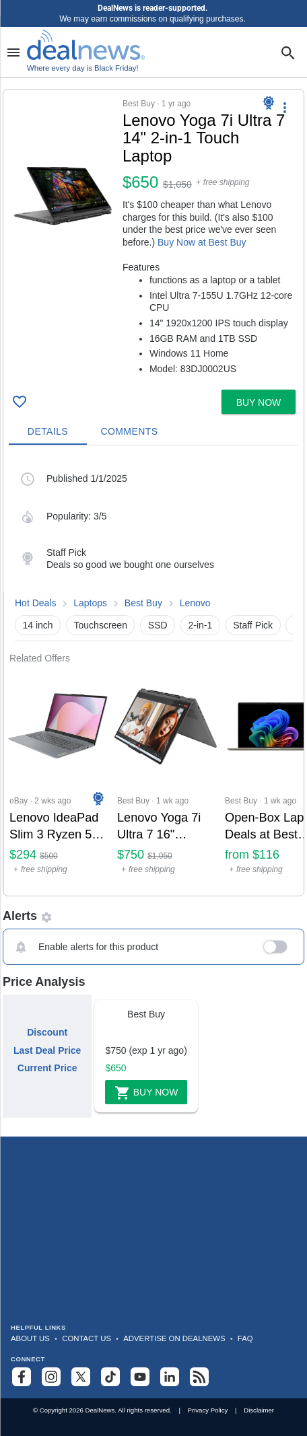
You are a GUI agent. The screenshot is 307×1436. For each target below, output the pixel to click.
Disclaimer (259, 1410)
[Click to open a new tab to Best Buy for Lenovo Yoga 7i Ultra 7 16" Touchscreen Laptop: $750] (165, 779)
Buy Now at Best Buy (202, 242)
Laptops (90, 603)
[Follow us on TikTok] (110, 1377)
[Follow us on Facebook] (21, 1377)
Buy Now (146, 1093)
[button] (153, 236)
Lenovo (195, 603)
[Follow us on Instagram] (51, 1377)
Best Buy (143, 603)
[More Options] (285, 107)
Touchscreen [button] (100, 625)
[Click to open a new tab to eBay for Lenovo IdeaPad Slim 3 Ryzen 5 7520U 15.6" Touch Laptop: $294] (58, 779)
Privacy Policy (208, 1410)
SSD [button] (158, 625)
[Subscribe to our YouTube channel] (140, 1377)
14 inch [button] (38, 625)
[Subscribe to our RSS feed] (199, 1377)
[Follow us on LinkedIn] (169, 1377)
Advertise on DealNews (174, 1338)
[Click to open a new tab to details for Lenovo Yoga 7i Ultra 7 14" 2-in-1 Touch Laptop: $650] (63, 196)
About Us (30, 1338)
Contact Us (86, 1338)
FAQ (245, 1338)
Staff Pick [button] (253, 625)
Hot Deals (35, 603)
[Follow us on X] (81, 1377)
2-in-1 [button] (201, 625)
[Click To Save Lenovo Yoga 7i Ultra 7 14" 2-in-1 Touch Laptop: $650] (19, 402)
